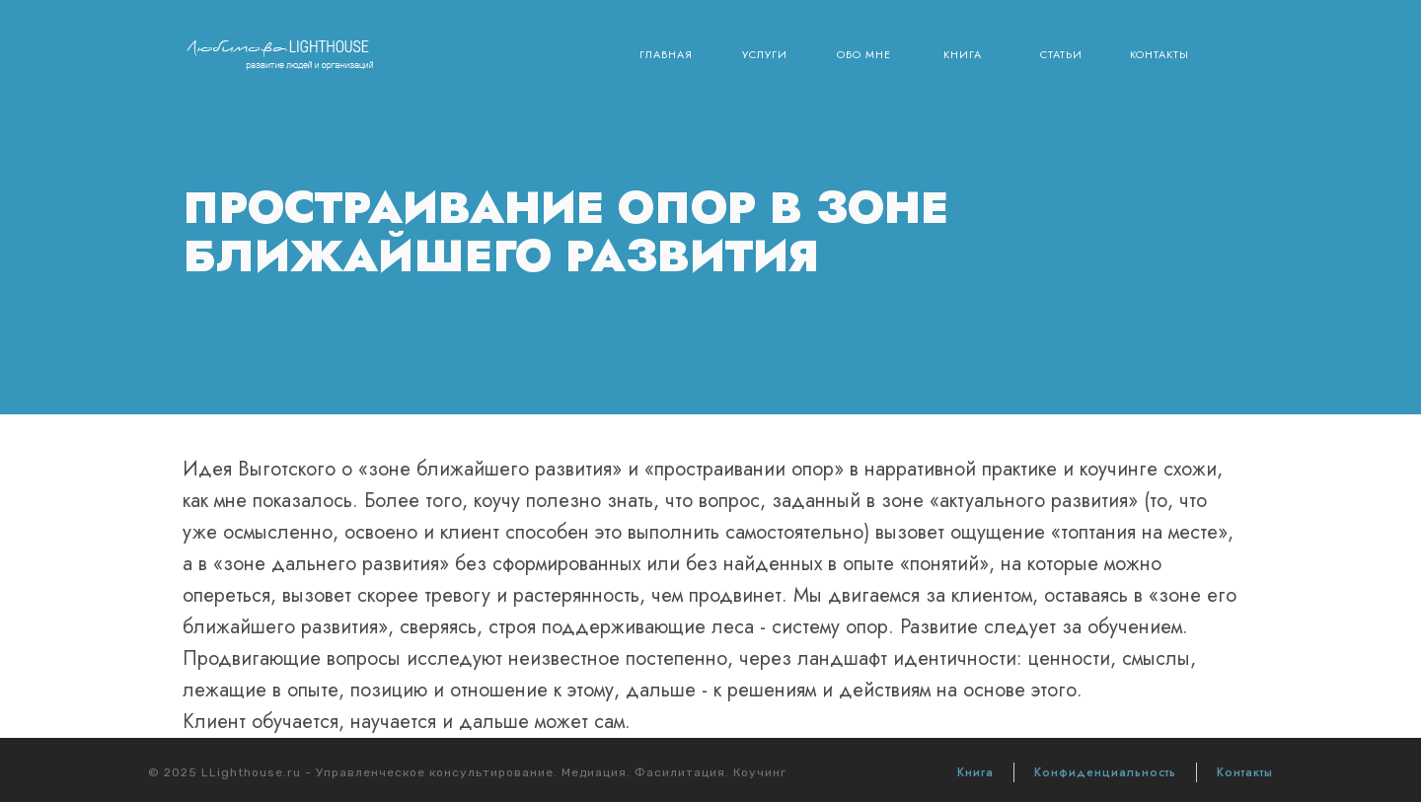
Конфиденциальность (1105, 772)
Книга (962, 54)
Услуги (764, 54)
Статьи (1061, 54)
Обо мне (864, 54)
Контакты (1159, 54)
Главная (666, 54)
